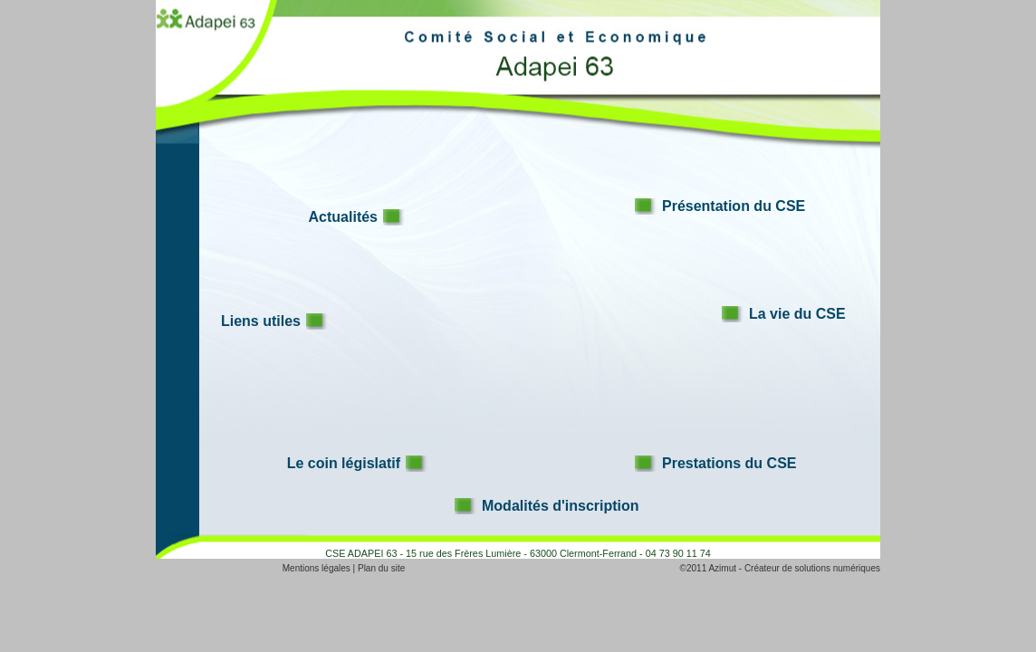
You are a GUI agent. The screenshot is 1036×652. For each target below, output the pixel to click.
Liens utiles (261, 321)
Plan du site (381, 568)
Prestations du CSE (729, 463)
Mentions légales (316, 568)
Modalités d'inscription (560, 505)
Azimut (722, 568)
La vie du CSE (797, 313)
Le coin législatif (343, 463)
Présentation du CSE (733, 206)
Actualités (343, 217)
